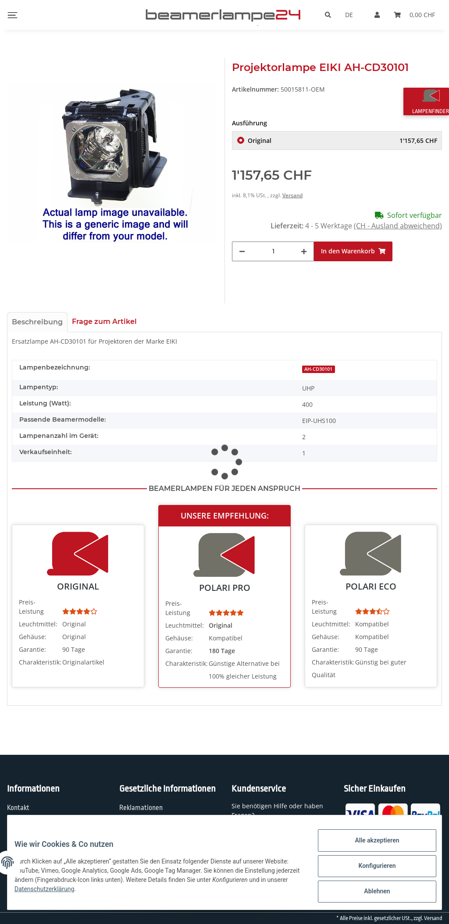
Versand (292, 195)
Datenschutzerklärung (128, 893)
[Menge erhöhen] (304, 251)
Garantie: (32, 649)
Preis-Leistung (31, 606)
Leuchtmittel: (38, 624)
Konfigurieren (369, 870)
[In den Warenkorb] (353, 251)
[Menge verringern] (242, 251)
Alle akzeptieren (370, 847)
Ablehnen (370, 892)
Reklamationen (141, 808)
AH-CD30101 (318, 369)
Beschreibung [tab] (37, 322)
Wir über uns (25, 825)
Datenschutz (137, 825)
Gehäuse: (32, 637)
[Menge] (273, 251)
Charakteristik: (40, 662)
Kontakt (18, 808)
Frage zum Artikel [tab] (104, 321)
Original (342, 140)
